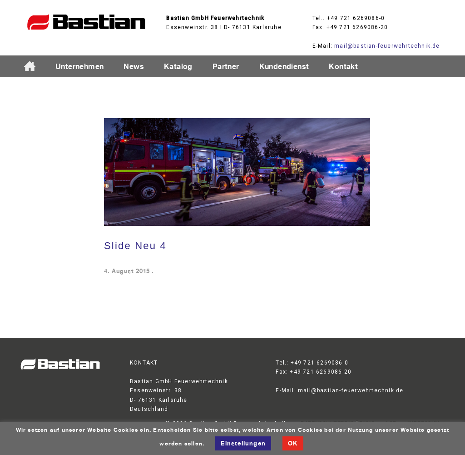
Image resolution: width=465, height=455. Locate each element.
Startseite (34, 67)
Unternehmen (79, 66)
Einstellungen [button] (243, 443)
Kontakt (343, 66)
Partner (226, 66)
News (134, 66)
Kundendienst (284, 66)
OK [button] (292, 443)
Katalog (178, 66)
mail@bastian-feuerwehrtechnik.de (387, 46)
